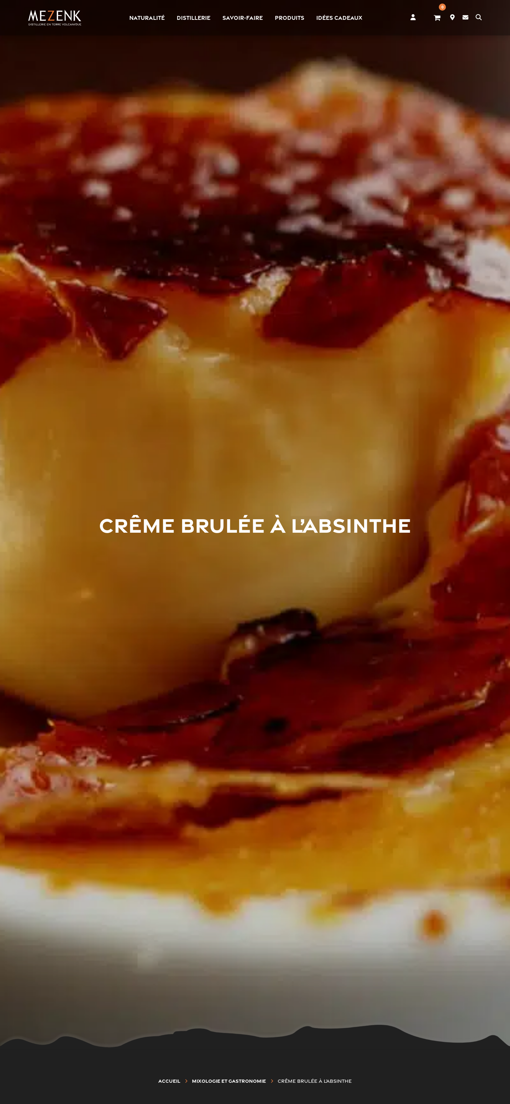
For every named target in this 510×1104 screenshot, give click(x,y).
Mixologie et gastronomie (229, 1081)
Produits (289, 17)
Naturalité (147, 17)
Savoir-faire (242, 17)
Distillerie (193, 17)
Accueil (169, 1081)
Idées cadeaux (339, 17)
